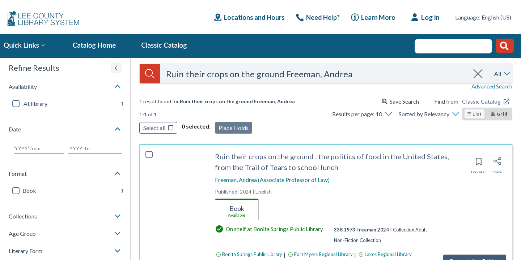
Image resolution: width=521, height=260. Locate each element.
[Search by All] (503, 73)
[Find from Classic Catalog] (487, 101)
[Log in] (425, 17)
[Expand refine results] (116, 67)
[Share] (497, 163)
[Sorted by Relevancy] (428, 114)
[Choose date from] (39, 148)
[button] (65, 86)
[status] (217, 101)
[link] (318, 17)
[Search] (150, 73)
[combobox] (314, 73)
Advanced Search (491, 86)
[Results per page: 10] (362, 114)
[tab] (237, 210)
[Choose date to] (95, 148)
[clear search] (478, 73)
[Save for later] (478, 164)
